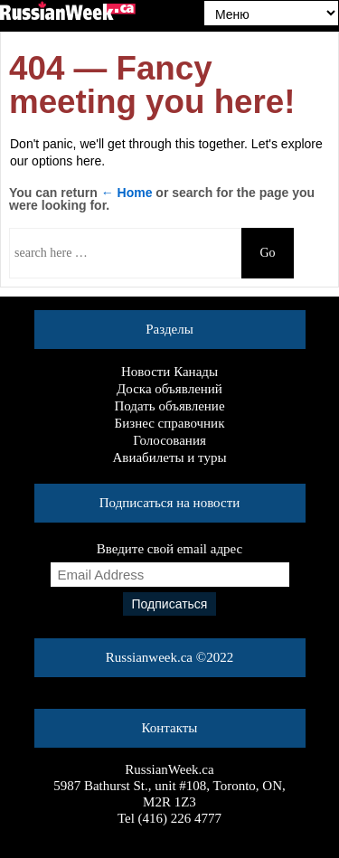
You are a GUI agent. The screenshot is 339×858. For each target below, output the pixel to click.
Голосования (169, 440)
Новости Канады (169, 371)
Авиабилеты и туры (170, 457)
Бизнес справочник (170, 423)
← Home (127, 192)
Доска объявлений (169, 389)
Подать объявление (169, 406)
